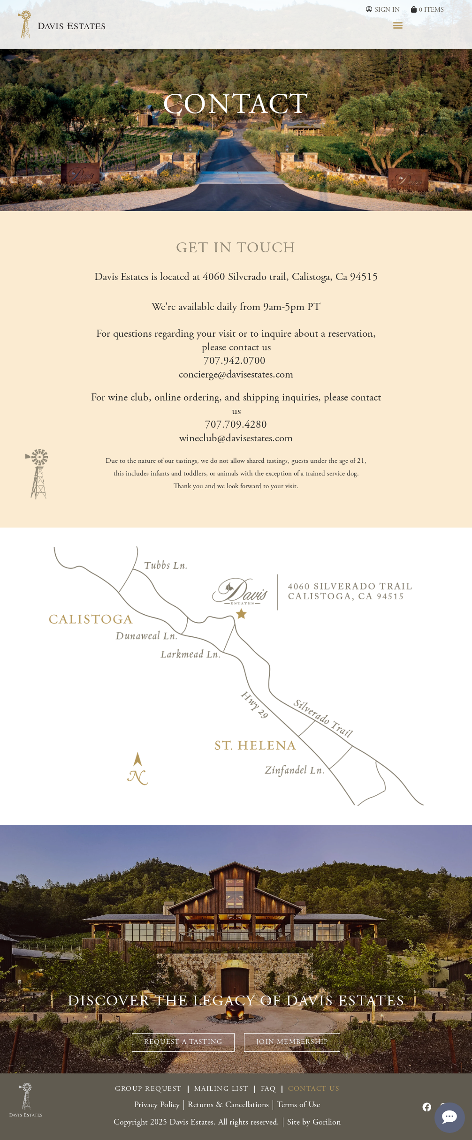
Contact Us (313, 1089)
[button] (398, 24)
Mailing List (221, 1089)
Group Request (148, 1089)
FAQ (268, 1089)
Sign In (387, 10)
